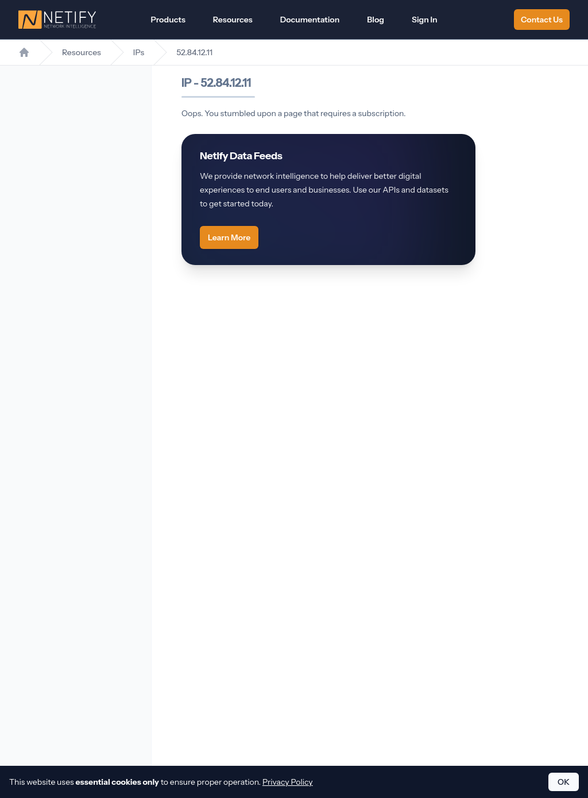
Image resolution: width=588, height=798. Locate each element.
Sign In (425, 19)
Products (167, 19)
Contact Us (542, 19)
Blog (375, 19)
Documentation (310, 19)
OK (564, 782)
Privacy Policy (287, 782)
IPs (138, 52)
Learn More (229, 237)
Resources (233, 19)
